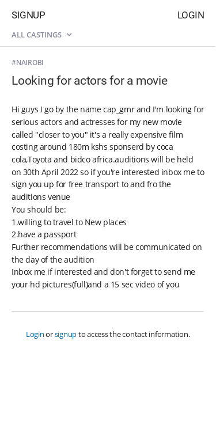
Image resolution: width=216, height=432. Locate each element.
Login (190, 15)
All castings (41, 34)
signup (66, 334)
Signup (28, 15)
